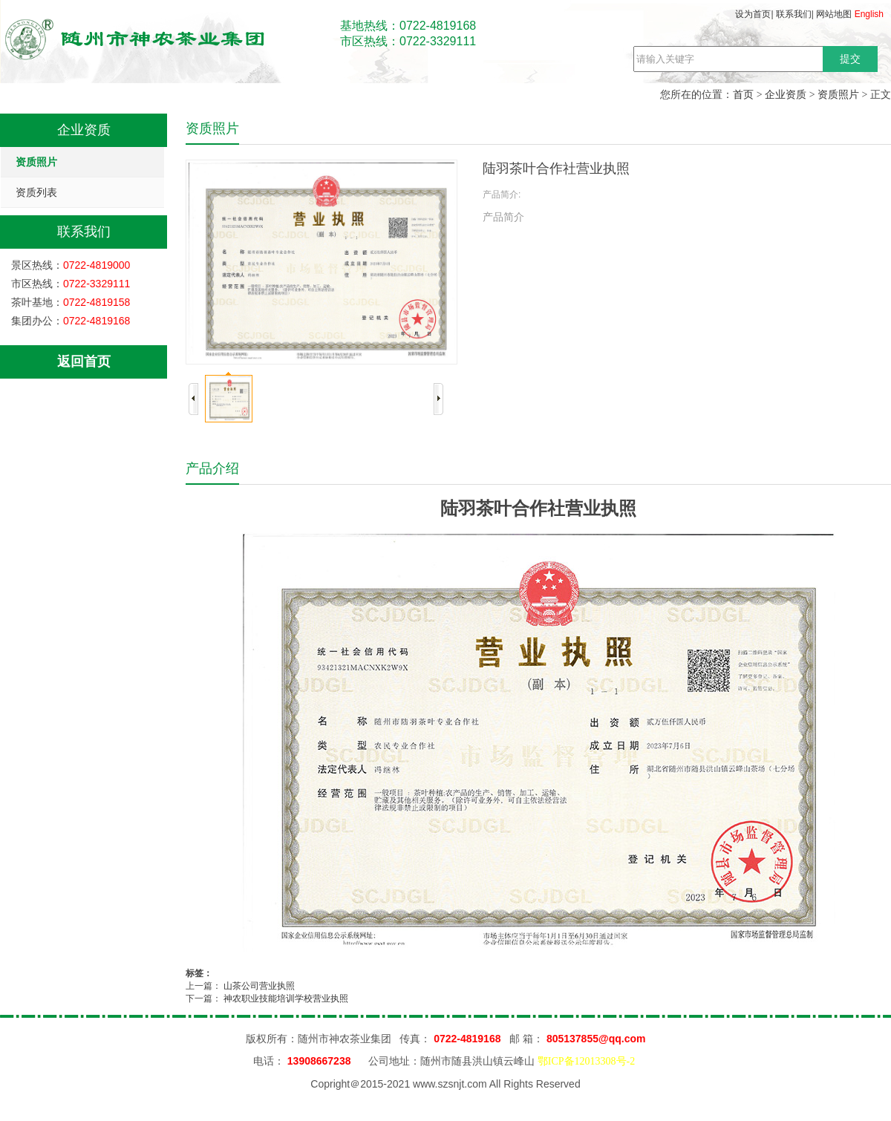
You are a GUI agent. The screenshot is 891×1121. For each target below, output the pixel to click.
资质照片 (838, 94)
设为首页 (753, 14)
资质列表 (36, 192)
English (869, 14)
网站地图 (834, 14)
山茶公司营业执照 (259, 986)
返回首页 (84, 361)
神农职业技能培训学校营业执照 (285, 998)
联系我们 (794, 14)
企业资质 (785, 94)
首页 (743, 94)
